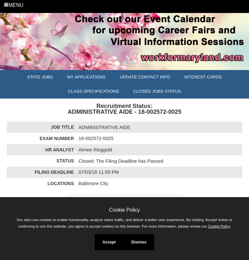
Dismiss (139, 242)
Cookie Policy (124, 210)
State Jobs (40, 77)
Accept (109, 242)
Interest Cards (203, 77)
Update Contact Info (145, 77)
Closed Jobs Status (157, 91)
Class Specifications (93, 91)
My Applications (86, 77)
